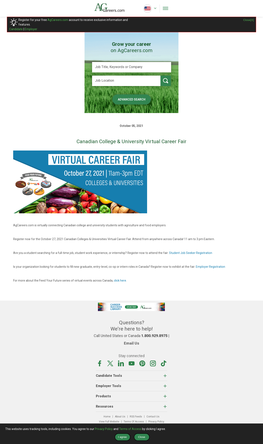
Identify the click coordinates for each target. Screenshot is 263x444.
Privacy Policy (156, 421)
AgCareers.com (57, 20)
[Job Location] (126, 81)
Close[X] (248, 20)
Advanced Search (131, 99)
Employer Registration (210, 266)
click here (120, 280)
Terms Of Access (134, 421)
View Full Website (109, 421)
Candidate (16, 29)
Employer (31, 29)
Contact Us (152, 416)
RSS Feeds (136, 416)
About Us (120, 416)
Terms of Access (130, 429)
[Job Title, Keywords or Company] (131, 67)
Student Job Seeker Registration (190, 253)
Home (107, 416)
